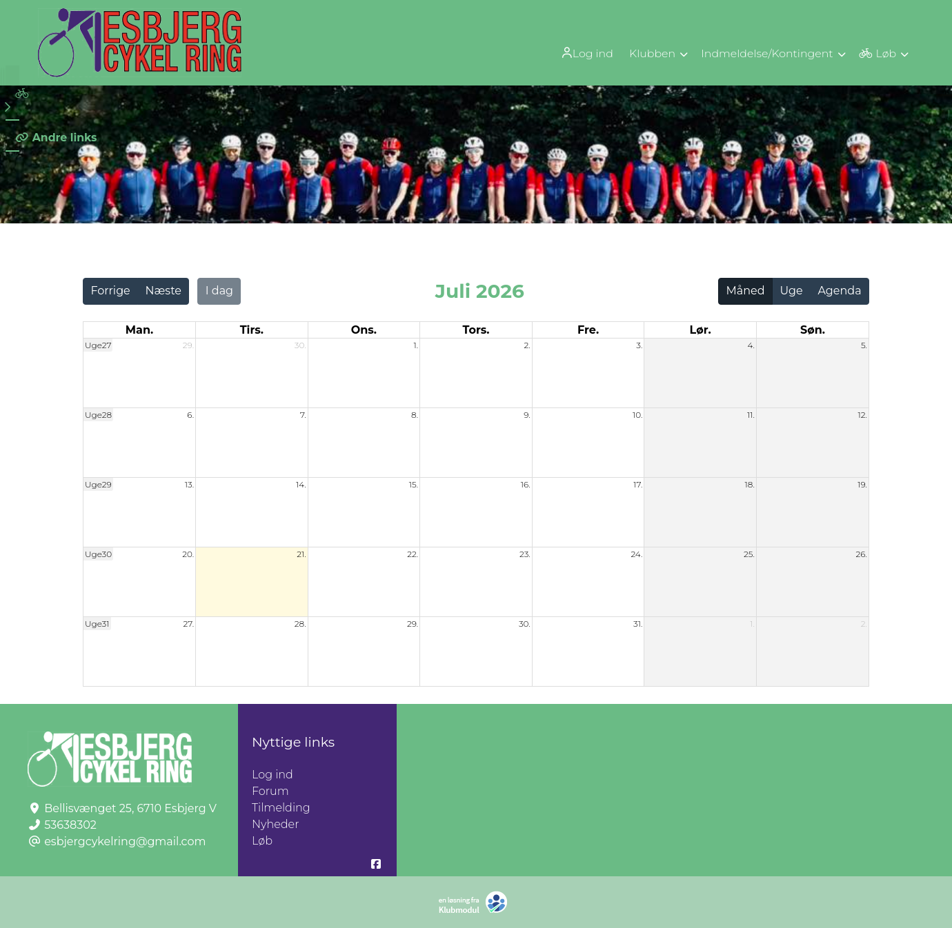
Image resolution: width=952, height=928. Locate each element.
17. (637, 484)
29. (188, 345)
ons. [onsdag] (364, 329)
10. (637, 415)
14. (301, 484)
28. (300, 623)
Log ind (583, 53)
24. (636, 554)
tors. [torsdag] (475, 329)
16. (525, 484)
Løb (262, 840)
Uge (791, 290)
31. (637, 623)
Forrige (110, 290)
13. (189, 484)
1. (416, 345)
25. (749, 554)
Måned (745, 290)
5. (864, 345)
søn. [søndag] (812, 329)
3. (639, 345)
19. (862, 484)
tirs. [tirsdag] (252, 329)
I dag (219, 290)
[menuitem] (584, 52)
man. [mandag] (139, 329)
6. (190, 415)
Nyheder (275, 824)
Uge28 (98, 415)
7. (303, 415)
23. (524, 554)
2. (527, 345)
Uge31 (97, 623)
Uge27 (98, 345)
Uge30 (98, 554)
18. (750, 484)
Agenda (839, 290)
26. (861, 554)
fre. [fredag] (588, 329)
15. (413, 484)
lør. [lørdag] (700, 329)
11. (751, 415)
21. (301, 554)
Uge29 (98, 484)
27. (189, 623)
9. (527, 415)
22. (412, 554)
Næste (163, 290)
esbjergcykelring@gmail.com (125, 841)
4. (751, 345)
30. (300, 345)
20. (188, 554)
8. (414, 415)
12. (862, 415)
